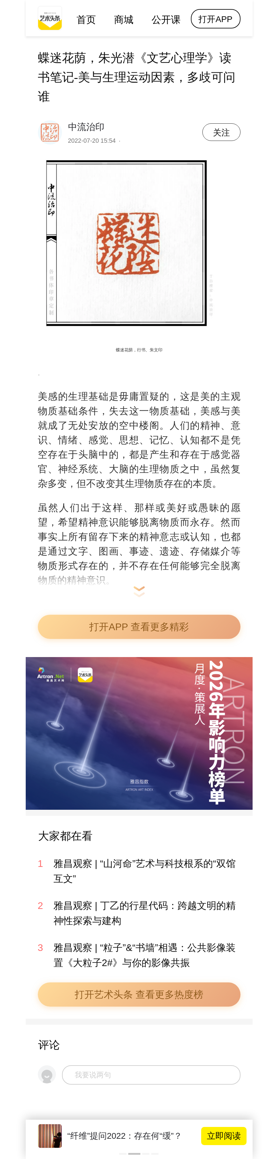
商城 (123, 19)
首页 (86, 19)
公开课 (166, 19)
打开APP (215, 19)
